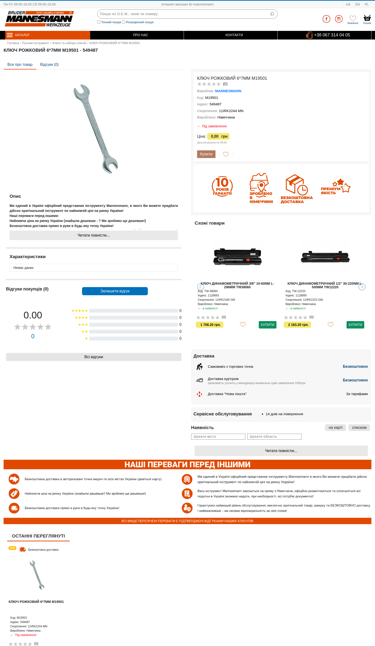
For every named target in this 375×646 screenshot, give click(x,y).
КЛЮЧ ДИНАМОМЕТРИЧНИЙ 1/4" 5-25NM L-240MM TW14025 (325, 285)
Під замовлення (214, 126)
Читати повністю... (93, 235)
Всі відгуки (93, 357)
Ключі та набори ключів (69, 43)
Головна (13, 43)
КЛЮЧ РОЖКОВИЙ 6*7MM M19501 (36, 602)
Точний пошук (111, 22)
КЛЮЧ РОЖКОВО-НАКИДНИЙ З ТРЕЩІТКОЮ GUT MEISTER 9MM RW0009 (237, 285)
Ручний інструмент (35, 43)
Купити (206, 154)
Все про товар (20, 64)
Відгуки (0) (49, 64)
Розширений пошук (140, 22)
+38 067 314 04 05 (332, 34)
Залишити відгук (115, 291)
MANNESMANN (228, 91)
